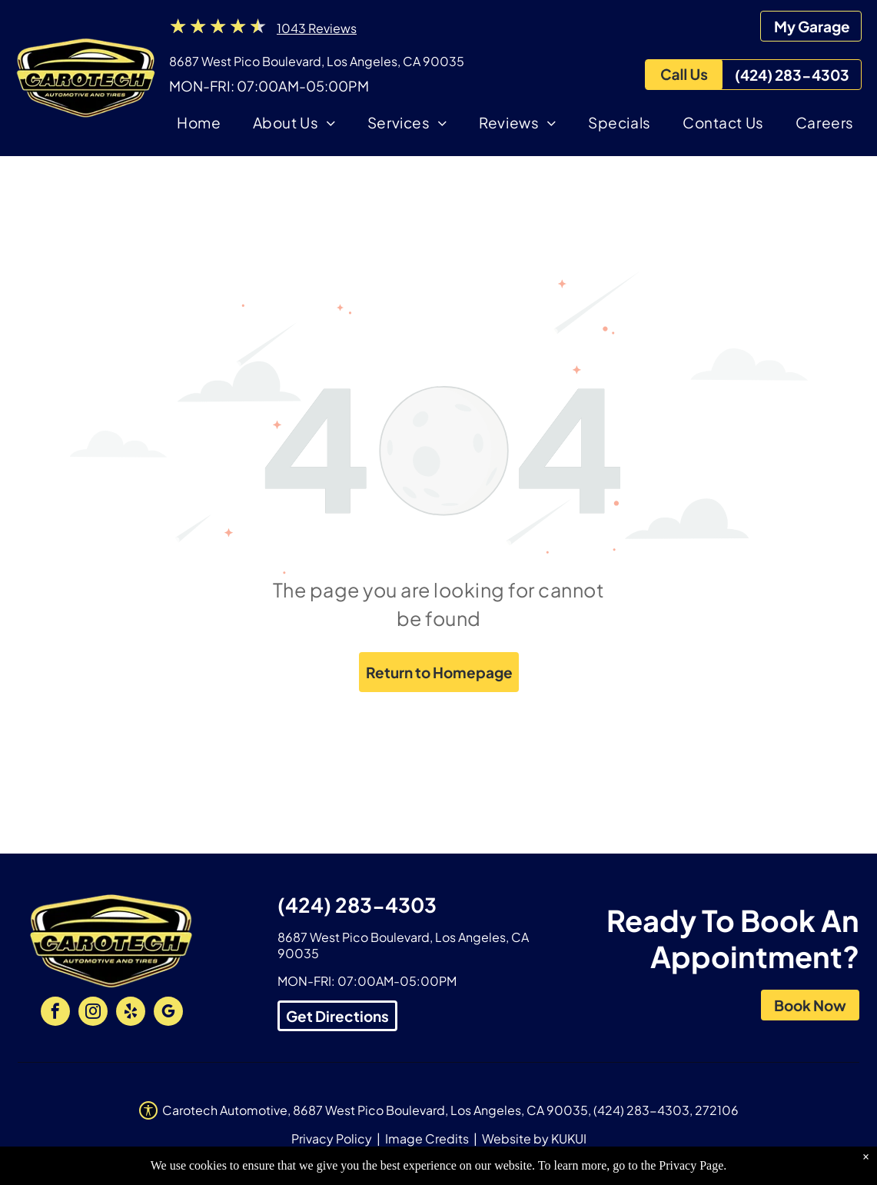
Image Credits (427, 1138)
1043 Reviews (317, 28)
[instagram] (93, 1013)
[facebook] (55, 1013)
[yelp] (130, 1013)
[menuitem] (198, 125)
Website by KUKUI (534, 1138)
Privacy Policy (331, 1138)
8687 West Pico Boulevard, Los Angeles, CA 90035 (316, 61)
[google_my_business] (168, 1013)
